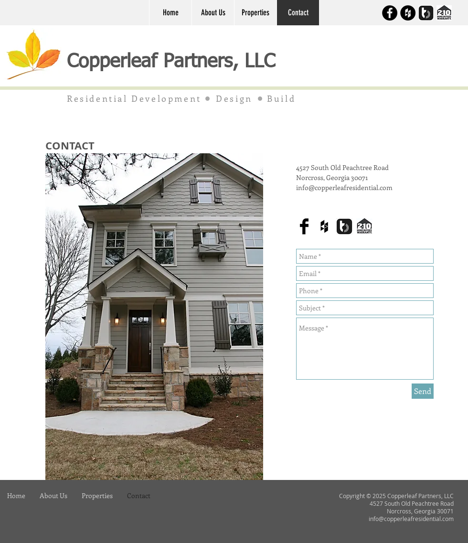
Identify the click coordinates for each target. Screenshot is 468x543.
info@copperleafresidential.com (344, 187)
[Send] (423, 391)
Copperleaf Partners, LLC (174, 62)
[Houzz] (407, 13)
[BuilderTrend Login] (426, 13)
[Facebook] (389, 13)
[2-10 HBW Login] (444, 13)
